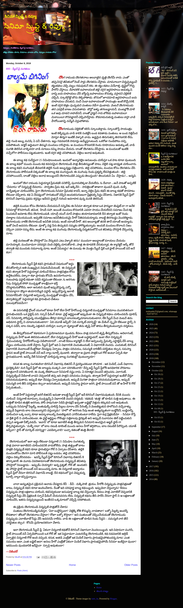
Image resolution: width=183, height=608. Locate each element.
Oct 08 (157, 408)
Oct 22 (157, 391)
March (155, 452)
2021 (151, 345)
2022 (151, 341)
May (154, 444)
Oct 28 (157, 379)
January (155, 461)
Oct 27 (157, 383)
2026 (151, 324)
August (155, 431)
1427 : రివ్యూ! (167, 248)
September (156, 427)
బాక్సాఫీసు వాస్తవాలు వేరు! (167, 225)
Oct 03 (157, 417)
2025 (151, 328)
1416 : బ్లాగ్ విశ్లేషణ (169, 130)
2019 (151, 354)
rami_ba (94, 599)
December (156, 362)
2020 (151, 350)
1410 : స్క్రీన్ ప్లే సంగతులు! (167, 204)
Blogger (113, 599)
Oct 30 (157, 374)
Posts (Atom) (22, 571)
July (154, 435)
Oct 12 (157, 404)
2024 (151, 333)
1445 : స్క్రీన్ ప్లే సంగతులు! (167, 273)
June (154, 440)
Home (72, 565)
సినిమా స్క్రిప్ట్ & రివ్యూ (21, 16)
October (155, 370)
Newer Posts (13, 565)
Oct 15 (157, 400)
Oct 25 (157, 387)
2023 (151, 337)
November (156, 366)
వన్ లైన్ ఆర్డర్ (166, 67)
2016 (151, 471)
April (154, 448)
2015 (151, 475)
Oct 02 (157, 422)
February (156, 457)
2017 (151, 466)
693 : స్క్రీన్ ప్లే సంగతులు (18, 69)
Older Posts (131, 565)
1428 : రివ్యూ (166, 180)
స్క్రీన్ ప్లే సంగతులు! (169, 154)
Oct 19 (157, 396)
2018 (151, 358)
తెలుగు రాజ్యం (102, 591)
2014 (151, 479)
